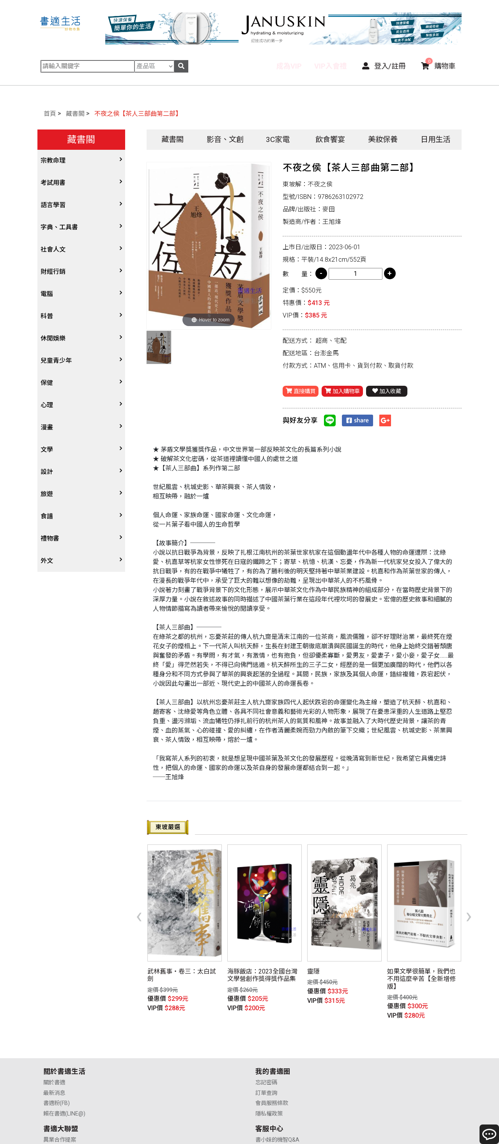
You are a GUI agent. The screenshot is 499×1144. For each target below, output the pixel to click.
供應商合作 (269, 1049)
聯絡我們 (372, 1070)
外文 (47, 560)
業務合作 (266, 1060)
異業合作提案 (271, 1039)
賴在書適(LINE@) (64, 1070)
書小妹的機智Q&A (383, 1039)
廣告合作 (266, 1070)
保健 (47, 383)
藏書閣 (75, 113)
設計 (47, 471)
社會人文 (53, 249)
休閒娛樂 (53, 338)
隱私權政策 (163, 1070)
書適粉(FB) (56, 1060)
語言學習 (53, 205)
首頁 (50, 113)
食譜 (47, 516)
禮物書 (50, 538)
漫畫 (47, 427)
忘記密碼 (160, 1039)
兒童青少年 (56, 360)
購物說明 (372, 1049)
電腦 (47, 294)
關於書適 (54, 1039)
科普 (47, 316)
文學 (47, 449)
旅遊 (47, 494)
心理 (47, 405)
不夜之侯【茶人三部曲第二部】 (138, 113)
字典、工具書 (59, 227)
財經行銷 (53, 271)
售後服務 (372, 1060)
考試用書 (53, 182)
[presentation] (139, 902)
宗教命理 (53, 160)
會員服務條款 (165, 1060)
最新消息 (54, 1049)
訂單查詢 (160, 1049)
